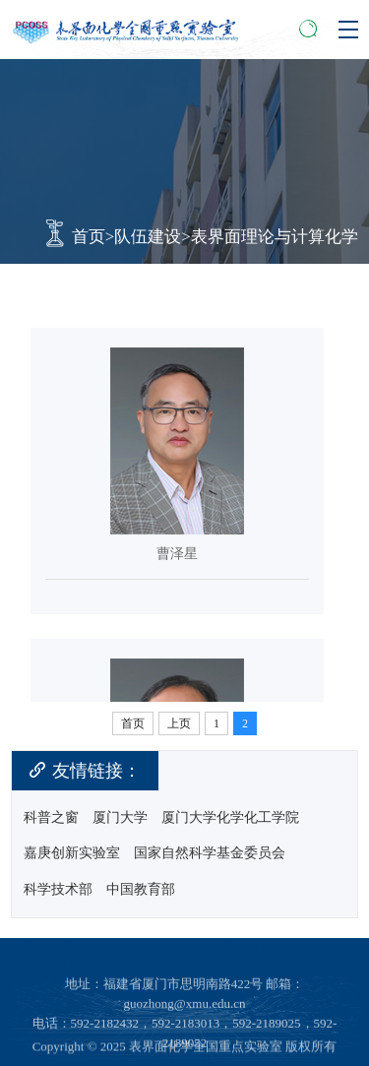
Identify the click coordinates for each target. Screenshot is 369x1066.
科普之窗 (51, 818)
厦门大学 (120, 818)
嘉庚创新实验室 (72, 853)
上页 (179, 723)
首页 (88, 236)
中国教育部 (140, 890)
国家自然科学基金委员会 (209, 853)
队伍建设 (147, 236)
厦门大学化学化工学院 (230, 818)
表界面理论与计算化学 (274, 236)
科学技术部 (58, 890)
